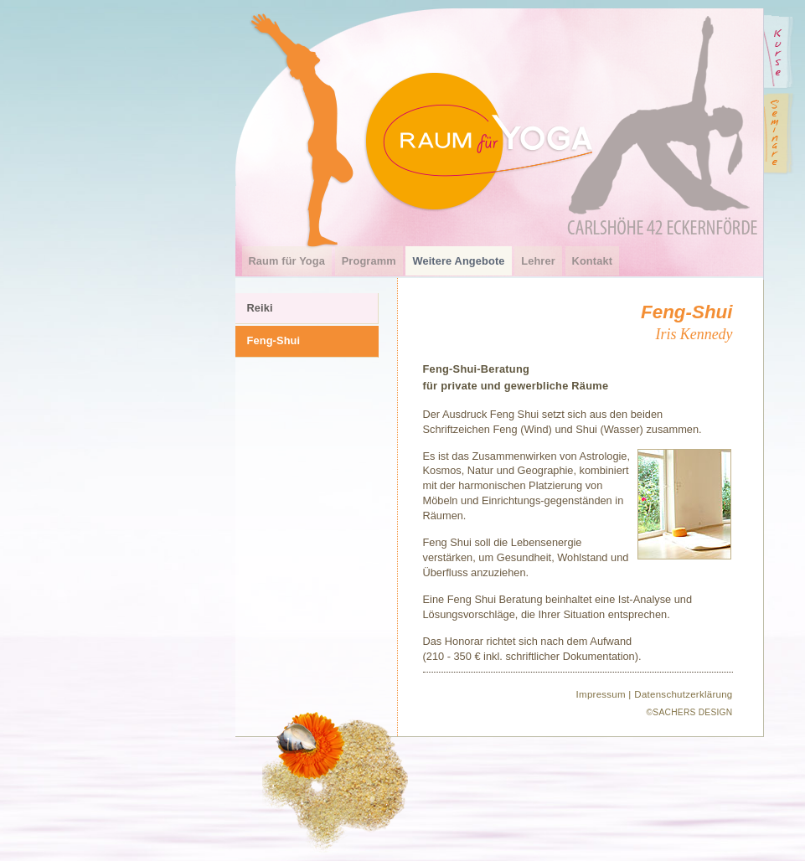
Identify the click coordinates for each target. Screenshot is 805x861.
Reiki (260, 308)
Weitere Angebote (458, 261)
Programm (369, 261)
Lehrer (538, 261)
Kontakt (592, 261)
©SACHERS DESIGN (690, 712)
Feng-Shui (274, 340)
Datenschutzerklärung (683, 694)
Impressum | (604, 694)
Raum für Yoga (287, 261)
